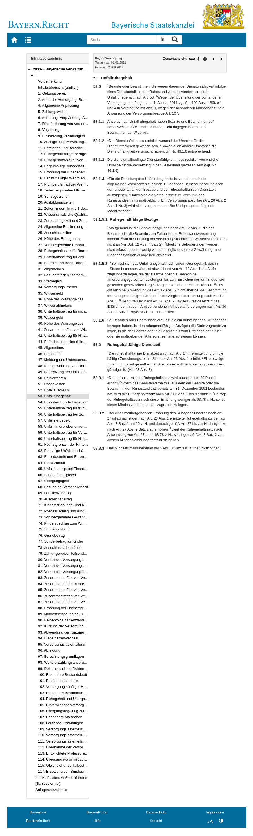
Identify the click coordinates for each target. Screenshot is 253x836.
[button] (29, 69)
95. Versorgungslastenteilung (61, 644)
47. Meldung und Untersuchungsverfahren (72, 360)
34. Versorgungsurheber (57, 287)
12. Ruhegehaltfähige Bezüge (62, 154)
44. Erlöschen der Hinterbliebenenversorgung (75, 342)
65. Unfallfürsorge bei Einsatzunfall (66, 469)
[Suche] (122, 39)
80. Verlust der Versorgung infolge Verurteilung (76, 560)
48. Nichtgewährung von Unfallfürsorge (69, 366)
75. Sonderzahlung (53, 529)
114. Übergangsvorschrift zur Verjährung (71, 759)
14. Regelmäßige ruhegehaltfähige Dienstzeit (74, 166)
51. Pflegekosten (51, 384)
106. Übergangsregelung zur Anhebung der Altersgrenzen (84, 711)
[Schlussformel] (48, 783)
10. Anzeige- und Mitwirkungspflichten (68, 142)
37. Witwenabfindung (55, 305)
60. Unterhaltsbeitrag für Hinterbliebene (70, 438)
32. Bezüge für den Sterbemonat (64, 275)
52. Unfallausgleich (53, 390)
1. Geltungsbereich (53, 93)
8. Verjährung (49, 130)
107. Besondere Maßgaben (60, 717)
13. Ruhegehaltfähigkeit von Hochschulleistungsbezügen (84, 160)
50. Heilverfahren (52, 378)
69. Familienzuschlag (55, 493)
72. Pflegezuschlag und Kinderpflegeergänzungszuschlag (84, 511)
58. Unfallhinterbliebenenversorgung (67, 426)
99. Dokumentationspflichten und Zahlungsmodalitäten (82, 668)
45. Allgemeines (51, 347)
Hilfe (97, 821)
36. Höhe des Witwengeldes (60, 299)
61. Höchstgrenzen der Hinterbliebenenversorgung (79, 444)
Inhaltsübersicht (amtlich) (58, 87)
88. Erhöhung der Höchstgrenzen (65, 608)
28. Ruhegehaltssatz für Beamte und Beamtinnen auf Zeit (84, 251)
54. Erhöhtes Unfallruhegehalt (62, 402)
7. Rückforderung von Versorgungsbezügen (73, 124)
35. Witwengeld (50, 293)
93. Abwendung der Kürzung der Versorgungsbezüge (81, 632)
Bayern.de (38, 812)
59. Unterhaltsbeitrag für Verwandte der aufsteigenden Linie (86, 432)
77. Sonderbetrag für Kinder (60, 541)
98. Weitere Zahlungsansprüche (64, 662)
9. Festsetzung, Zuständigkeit (62, 136)
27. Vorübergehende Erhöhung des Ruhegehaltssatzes (82, 245)
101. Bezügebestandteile (58, 681)
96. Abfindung (49, 650)
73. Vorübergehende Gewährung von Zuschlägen (78, 517)
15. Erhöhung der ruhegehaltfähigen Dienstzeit (76, 172)
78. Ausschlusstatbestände (59, 547)
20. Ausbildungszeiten (56, 202)
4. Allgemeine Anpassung (58, 105)
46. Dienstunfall (50, 354)
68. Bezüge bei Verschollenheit (63, 487)
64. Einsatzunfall (51, 463)
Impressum (215, 812)
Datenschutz (156, 812)
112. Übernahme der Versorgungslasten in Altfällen (79, 747)
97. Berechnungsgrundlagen (61, 656)
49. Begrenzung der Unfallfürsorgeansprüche (74, 372)
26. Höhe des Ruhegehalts (59, 239)
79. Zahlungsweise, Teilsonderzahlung (69, 553)
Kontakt (156, 821)
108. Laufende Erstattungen (60, 723)
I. (36, 75)
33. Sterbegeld (50, 281)
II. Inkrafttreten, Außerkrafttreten (61, 777)
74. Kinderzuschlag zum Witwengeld (67, 523)
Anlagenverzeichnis (51, 790)
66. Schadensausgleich (57, 475)
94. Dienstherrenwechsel (58, 638)
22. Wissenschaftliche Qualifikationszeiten (72, 214)
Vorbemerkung (50, 81)
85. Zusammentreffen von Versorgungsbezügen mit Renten (86, 590)
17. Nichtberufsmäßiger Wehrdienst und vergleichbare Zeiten (87, 184)
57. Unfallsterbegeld (54, 420)
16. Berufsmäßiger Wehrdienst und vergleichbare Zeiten (83, 178)
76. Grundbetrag (51, 535)
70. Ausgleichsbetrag (55, 499)
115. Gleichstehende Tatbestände (65, 765)
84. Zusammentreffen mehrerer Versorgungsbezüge (80, 584)
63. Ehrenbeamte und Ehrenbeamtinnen (70, 456)
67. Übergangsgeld (53, 481)
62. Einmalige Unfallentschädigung (66, 451)
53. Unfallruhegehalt (54, 396)
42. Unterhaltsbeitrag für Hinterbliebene (70, 335)
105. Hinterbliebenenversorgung (64, 705)
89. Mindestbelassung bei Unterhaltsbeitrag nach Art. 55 (83, 614)
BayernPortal (96, 812)
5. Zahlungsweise (52, 112)
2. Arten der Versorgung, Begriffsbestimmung (74, 99)
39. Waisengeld (50, 317)
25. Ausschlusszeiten (55, 233)
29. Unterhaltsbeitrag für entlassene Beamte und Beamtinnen (87, 257)
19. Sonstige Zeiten (54, 196)
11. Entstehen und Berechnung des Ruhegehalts (77, 148)
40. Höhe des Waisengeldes (61, 323)
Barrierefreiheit (38, 821)
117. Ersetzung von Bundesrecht (64, 771)
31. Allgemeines (51, 269)
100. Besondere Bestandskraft (62, 674)
